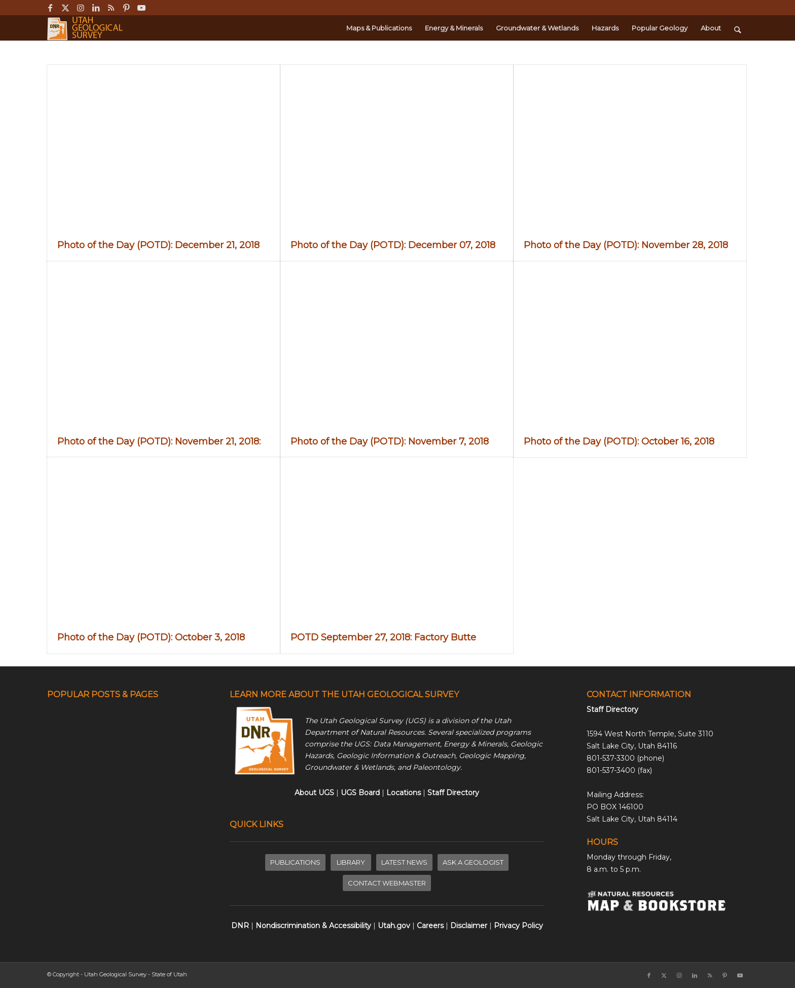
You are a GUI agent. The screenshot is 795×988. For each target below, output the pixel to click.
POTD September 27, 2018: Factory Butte (383, 637)
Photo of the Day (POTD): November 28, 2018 (626, 245)
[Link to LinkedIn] (95, 7)
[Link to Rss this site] (110, 7)
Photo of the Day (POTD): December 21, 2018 (158, 245)
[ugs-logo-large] (86, 28)
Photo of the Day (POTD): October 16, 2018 (619, 441)
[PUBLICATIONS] (295, 862)
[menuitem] (379, 28)
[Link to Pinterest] (126, 7)
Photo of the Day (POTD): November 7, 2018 (390, 441)
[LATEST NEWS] (404, 862)
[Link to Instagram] (80, 7)
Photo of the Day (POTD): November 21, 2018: (161, 441)
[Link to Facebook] (50, 7)
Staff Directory (612, 709)
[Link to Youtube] (141, 7)
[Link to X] (65, 7)
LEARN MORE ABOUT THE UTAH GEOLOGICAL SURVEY (344, 694)
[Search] (737, 28)
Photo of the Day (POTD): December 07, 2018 (393, 245)
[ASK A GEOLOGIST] (473, 862)
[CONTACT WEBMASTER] (387, 883)
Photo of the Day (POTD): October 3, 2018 (151, 637)
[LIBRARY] (351, 862)
